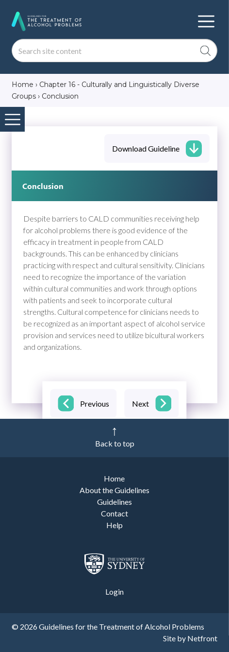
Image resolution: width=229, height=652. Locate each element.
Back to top (114, 443)
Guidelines (114, 501)
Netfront (202, 638)
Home (114, 478)
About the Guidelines (114, 490)
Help (114, 525)
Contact (114, 513)
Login (114, 591)
